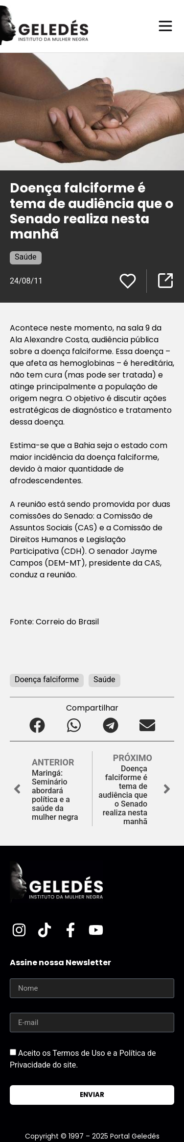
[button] (37, 725)
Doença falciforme (47, 679)
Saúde (26, 257)
